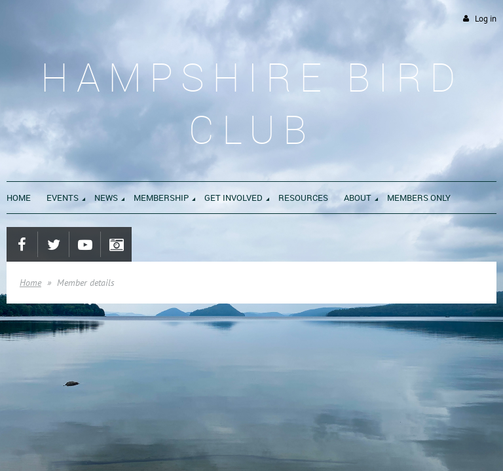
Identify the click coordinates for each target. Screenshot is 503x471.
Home (30, 282)
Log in (485, 18)
